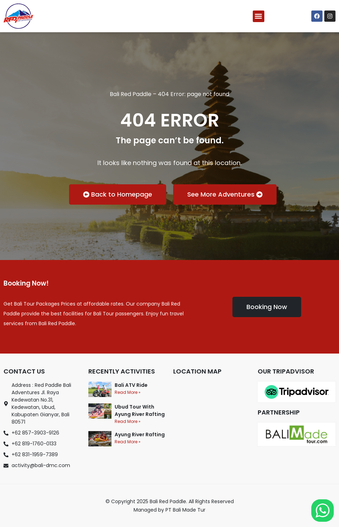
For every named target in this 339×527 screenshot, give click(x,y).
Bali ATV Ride (131, 385)
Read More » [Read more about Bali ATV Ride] (128, 392)
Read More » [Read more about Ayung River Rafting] (128, 442)
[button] (258, 16)
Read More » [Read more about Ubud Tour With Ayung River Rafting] (128, 421)
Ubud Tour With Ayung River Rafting (140, 410)
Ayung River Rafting (140, 434)
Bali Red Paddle (130, 94)
